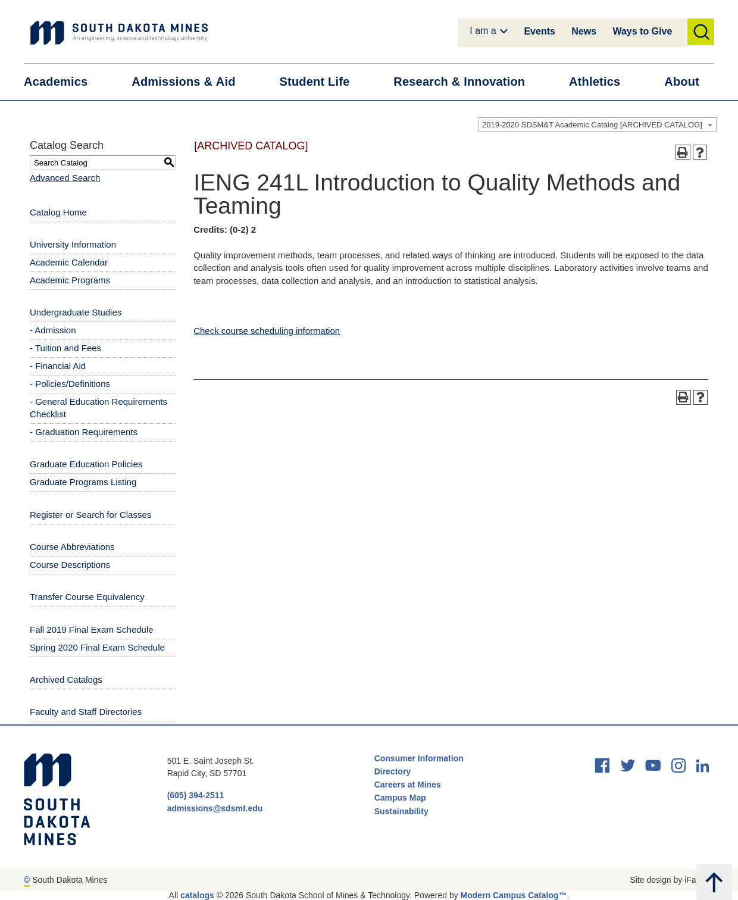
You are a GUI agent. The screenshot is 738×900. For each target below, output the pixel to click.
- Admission (53, 330)
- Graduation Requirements (83, 432)
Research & (466, 82)
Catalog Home (58, 212)
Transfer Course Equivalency (87, 597)
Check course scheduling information (266, 331)
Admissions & (191, 82)
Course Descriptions (70, 565)
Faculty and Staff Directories (86, 712)
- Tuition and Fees (65, 348)
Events (539, 31)
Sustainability (402, 811)
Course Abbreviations (72, 547)
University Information (73, 244)
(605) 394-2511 (195, 795)
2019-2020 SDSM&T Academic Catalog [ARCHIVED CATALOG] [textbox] (592, 124)
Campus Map (400, 797)
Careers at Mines (407, 784)
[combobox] (598, 124)
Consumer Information (419, 758)
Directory (392, 771)
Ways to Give (642, 31)
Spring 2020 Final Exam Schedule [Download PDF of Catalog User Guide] (97, 647)
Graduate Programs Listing (83, 482)
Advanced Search (65, 178)
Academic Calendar (69, 262)
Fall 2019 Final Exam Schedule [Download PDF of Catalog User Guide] (92, 629)
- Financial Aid (58, 366)
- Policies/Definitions (70, 384)
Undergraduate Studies (75, 312)
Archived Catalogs (66, 679)
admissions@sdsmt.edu (215, 808)
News (583, 31)
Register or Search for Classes (90, 515)
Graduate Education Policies (86, 464)
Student (322, 82)
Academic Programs (70, 280)
